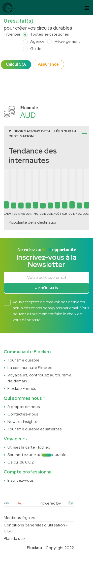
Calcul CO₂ (16, 64)
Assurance (48, 64)
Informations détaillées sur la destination (43, 133)
